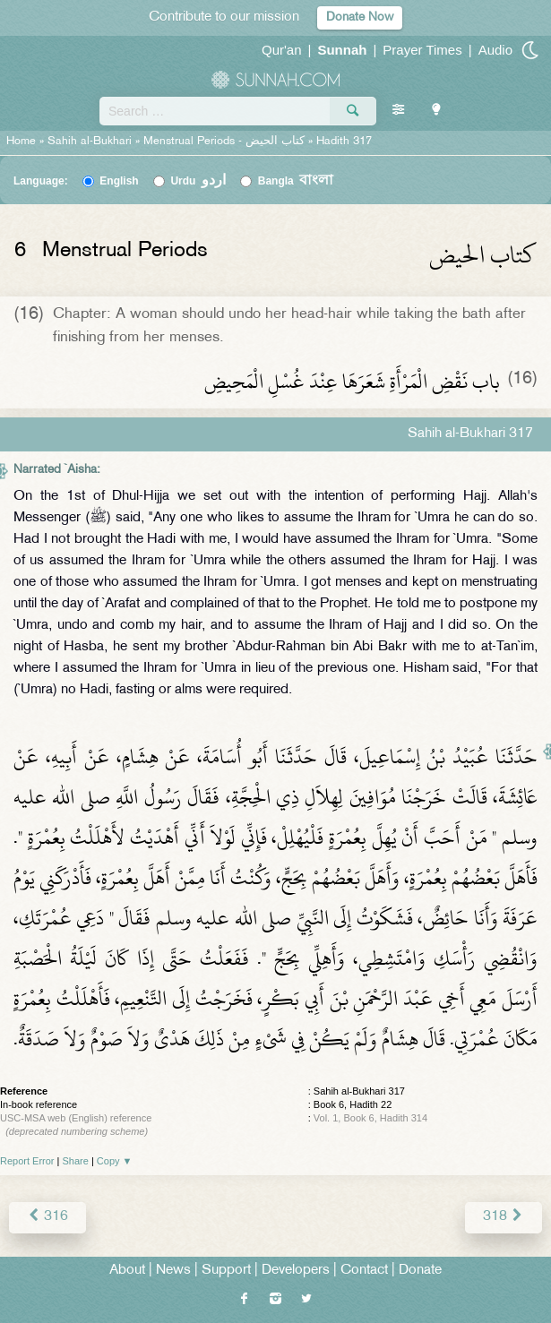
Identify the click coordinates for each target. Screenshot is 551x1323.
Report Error (27, 1160)
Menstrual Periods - (225, 141)
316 (47, 1217)
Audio (495, 49)
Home (21, 141)
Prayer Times (422, 49)
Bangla (296, 181)
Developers (296, 1270)
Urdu (198, 181)
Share (76, 1160)
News (173, 1270)
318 (503, 1217)
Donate (420, 1270)
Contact (364, 1270)
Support (226, 1270)
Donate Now (359, 17)
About (127, 1270)
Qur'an (282, 49)
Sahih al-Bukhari (89, 141)
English (118, 181)
